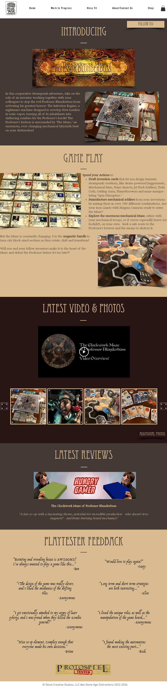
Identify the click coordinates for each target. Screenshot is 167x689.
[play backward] (4, 406)
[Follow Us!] (145, 24)
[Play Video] (84, 352)
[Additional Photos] (152, 434)
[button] (92, 8)
